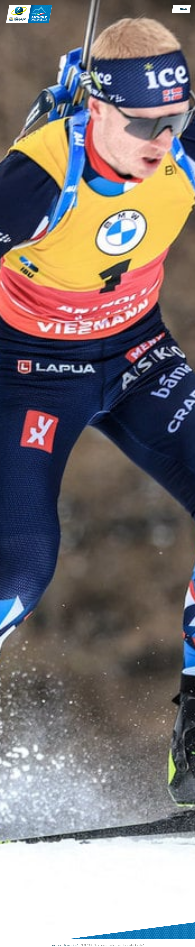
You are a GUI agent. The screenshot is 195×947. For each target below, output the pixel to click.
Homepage (56, 945)
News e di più (71, 945)
